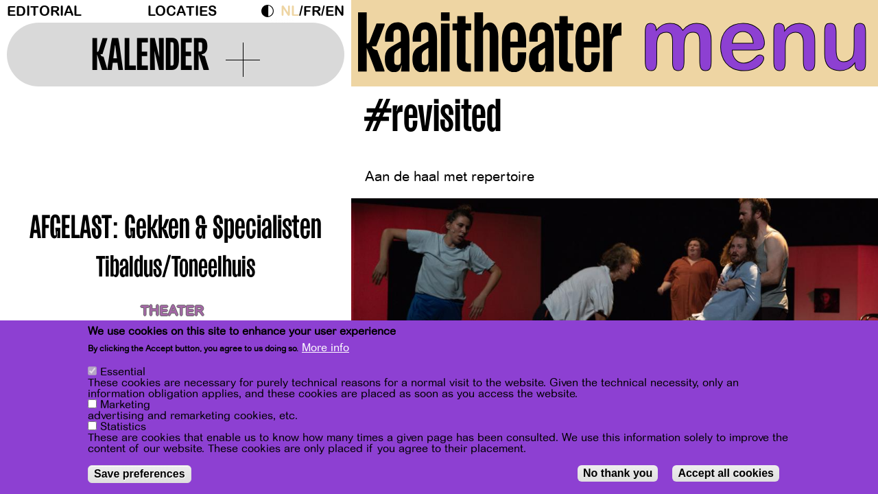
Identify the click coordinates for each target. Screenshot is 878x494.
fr (312, 11)
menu (755, 41)
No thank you (617, 474)
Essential (122, 372)
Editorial (44, 11)
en (334, 11)
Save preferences (139, 474)
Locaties (182, 11)
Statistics (123, 427)
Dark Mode (271, 11)
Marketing (125, 405)
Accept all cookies (726, 474)
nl (290, 11)
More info (325, 348)
